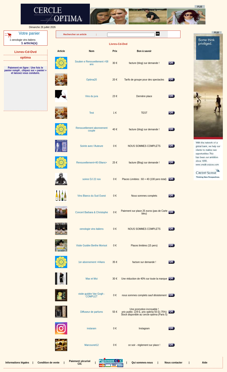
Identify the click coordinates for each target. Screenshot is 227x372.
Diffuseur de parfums (91, 312)
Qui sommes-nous (142, 362)
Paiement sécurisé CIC (79, 362)
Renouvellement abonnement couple (92, 129)
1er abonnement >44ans (91, 262)
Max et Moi (92, 278)
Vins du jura (91, 96)
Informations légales (17, 362)
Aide (205, 362)
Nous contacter (173, 362)
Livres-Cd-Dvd (25, 52)
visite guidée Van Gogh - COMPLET (91, 295)
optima (25, 57)
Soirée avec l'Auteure (91, 146)
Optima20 (91, 79)
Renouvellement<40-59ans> (91, 162)
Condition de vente (48, 362)
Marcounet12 (92, 345)
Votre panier (29, 33)
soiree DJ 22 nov (91, 179)
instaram (91, 328)
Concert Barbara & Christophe (91, 212)
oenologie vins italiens (92, 229)
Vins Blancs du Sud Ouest (91, 195)
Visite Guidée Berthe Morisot (91, 245)
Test (91, 112)
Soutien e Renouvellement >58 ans (91, 63)
